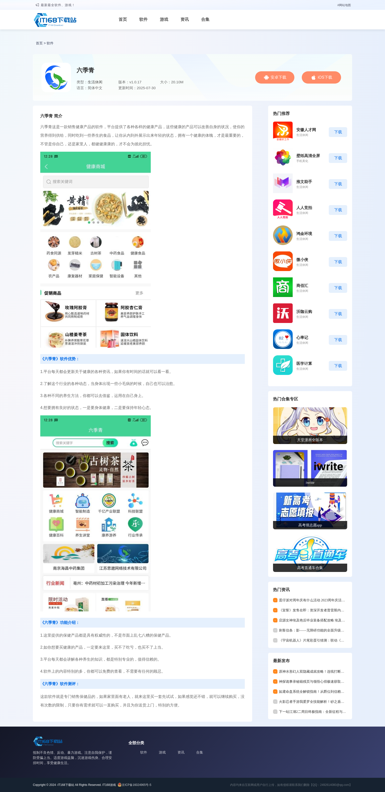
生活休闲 (95, 82)
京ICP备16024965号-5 (136, 785)
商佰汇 (302, 286)
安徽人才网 (306, 130)
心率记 (302, 337)
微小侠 (302, 260)
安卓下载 (278, 77)
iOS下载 (325, 77)
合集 (205, 19)
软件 (143, 19)
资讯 (184, 19)
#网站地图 (344, 5)
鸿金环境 (304, 234)
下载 (338, 132)
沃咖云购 (304, 311)
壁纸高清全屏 (308, 156)
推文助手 (304, 182)
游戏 (164, 19)
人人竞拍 (304, 208)
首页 (123, 19)
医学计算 (304, 363)
